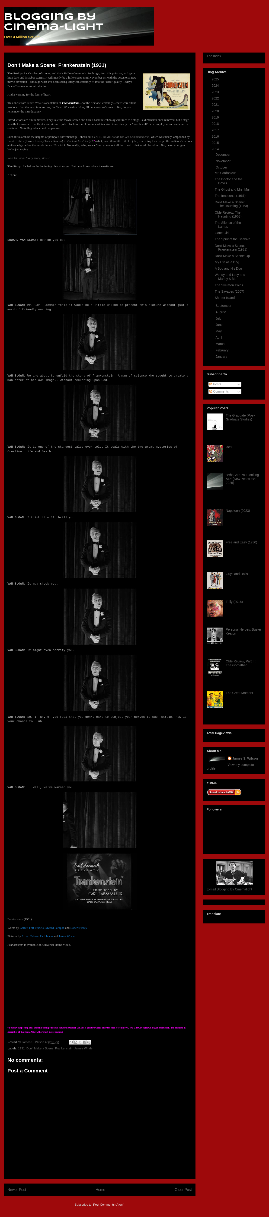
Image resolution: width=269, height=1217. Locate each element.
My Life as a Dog (227, 262)
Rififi (229, 447)
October (221, 167)
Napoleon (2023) (238, 511)
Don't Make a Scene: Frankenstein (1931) (231, 247)
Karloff (61, 107)
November (223, 161)
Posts (215, 384)
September (223, 306)
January (221, 356)
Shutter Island (225, 298)
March (220, 344)
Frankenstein (15, 919)
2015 (216, 143)
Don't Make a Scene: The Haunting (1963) (231, 204)
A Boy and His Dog (228, 268)
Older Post (183, 1190)
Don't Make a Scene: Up (232, 256)
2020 (216, 111)
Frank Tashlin (15, 141)
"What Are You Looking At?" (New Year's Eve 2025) (242, 479)
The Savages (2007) (229, 291)
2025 (216, 79)
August (220, 312)
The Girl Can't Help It (80, 141)
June (219, 325)
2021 (216, 104)
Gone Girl (222, 233)
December (223, 154)
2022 (216, 98)
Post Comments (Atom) (109, 1204)
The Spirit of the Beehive (232, 239)
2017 (216, 130)
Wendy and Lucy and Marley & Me (230, 277)
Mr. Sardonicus (225, 173)
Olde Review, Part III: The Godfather (241, 663)
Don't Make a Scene (40, 1048)
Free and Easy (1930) (241, 542)
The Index (214, 56)
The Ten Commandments (134, 137)
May (218, 331)
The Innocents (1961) (230, 196)
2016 (216, 136)
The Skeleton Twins (229, 285)
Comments (219, 391)
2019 (216, 117)
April (219, 337)
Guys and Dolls (237, 574)
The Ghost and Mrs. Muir (233, 189)
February (222, 350)
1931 (21, 1048)
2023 (216, 92)
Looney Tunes (43, 141)
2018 (216, 124)
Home (100, 1190)
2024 (216, 85)
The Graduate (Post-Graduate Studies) (241, 417)
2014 (216, 149)
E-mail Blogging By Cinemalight (229, 889)
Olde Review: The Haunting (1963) (228, 214)
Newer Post (16, 1190)
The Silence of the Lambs (228, 224)
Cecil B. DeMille (102, 137)
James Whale (35, 103)
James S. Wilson (245, 758)
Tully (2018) (234, 602)
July (218, 318)
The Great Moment (239, 693)
